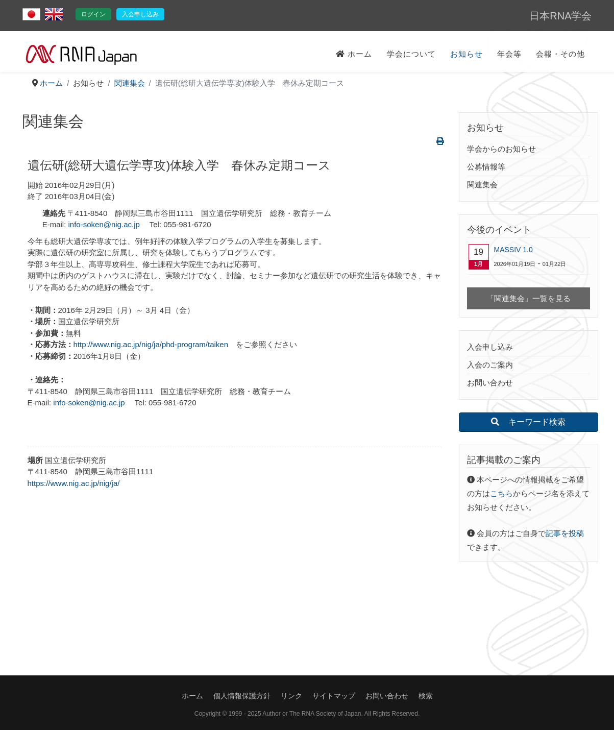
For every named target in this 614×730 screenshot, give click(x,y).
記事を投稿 (565, 533)
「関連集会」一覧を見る (528, 298)
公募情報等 (486, 166)
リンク (291, 696)
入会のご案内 (490, 364)
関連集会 (482, 184)
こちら (501, 493)
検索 (426, 696)
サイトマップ (333, 696)
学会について (411, 54)
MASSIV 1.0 (513, 250)
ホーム (354, 54)
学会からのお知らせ (501, 148)
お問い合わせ (490, 382)
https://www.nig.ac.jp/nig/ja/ (74, 483)
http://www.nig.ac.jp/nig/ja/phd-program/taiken (151, 344)
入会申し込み (140, 14)
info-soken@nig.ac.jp (104, 224)
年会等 (509, 54)
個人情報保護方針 (242, 696)
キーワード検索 (528, 422)
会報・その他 (560, 54)
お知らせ (466, 54)
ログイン (93, 14)
